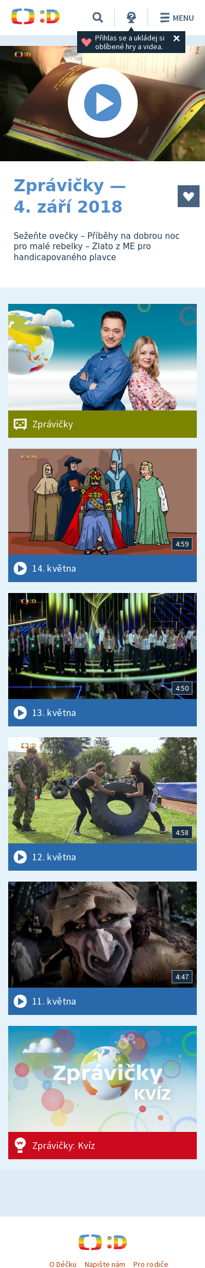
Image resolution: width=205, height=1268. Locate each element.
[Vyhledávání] (97, 17)
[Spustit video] (102, 103)
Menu (175, 17)
